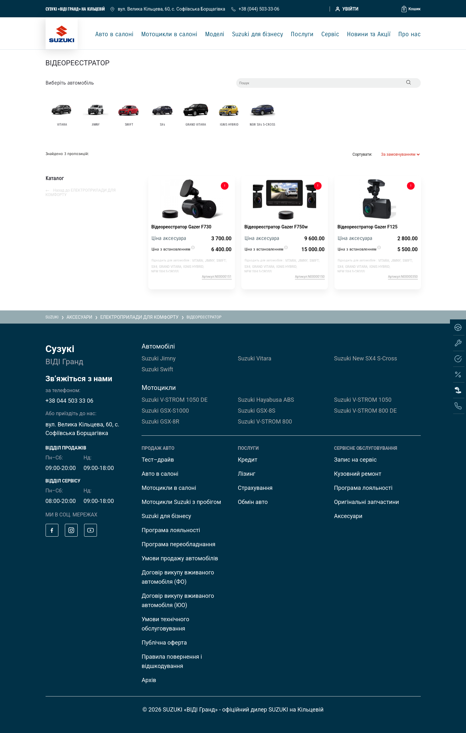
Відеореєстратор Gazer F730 (181, 226)
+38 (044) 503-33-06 (255, 9)
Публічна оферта (164, 642)
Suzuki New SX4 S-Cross (365, 358)
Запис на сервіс (355, 459)
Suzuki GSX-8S (256, 410)
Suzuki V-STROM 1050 (363, 399)
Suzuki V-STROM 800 (265, 421)
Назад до (81, 192)
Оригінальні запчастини (366, 501)
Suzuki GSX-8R (160, 421)
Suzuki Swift (157, 369)
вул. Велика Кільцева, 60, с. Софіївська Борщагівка (168, 9)
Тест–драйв (158, 459)
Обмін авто (253, 501)
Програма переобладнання (178, 544)
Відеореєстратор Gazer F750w (276, 226)
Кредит (247, 459)
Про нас (409, 34)
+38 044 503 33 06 (69, 400)
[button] (411, 9)
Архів (149, 680)
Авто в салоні (114, 34)
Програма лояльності (171, 530)
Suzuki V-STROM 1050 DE (175, 399)
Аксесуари (348, 516)
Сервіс (330, 34)
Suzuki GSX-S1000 (165, 410)
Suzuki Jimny (159, 358)
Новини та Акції (369, 34)
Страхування (255, 487)
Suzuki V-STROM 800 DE (365, 410)
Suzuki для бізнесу (257, 34)
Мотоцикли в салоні (169, 34)
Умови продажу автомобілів (180, 558)
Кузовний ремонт (357, 473)
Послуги (302, 34)
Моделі (214, 34)
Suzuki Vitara (254, 358)
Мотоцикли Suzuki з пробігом (181, 501)
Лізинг (246, 473)
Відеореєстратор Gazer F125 (368, 226)
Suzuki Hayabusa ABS (266, 399)
